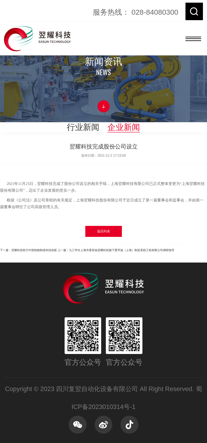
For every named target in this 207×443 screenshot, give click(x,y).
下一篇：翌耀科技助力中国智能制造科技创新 (28, 250)
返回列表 (103, 231)
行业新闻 (83, 127)
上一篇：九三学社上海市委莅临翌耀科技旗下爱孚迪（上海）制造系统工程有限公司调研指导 (116, 250)
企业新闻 (123, 127)
